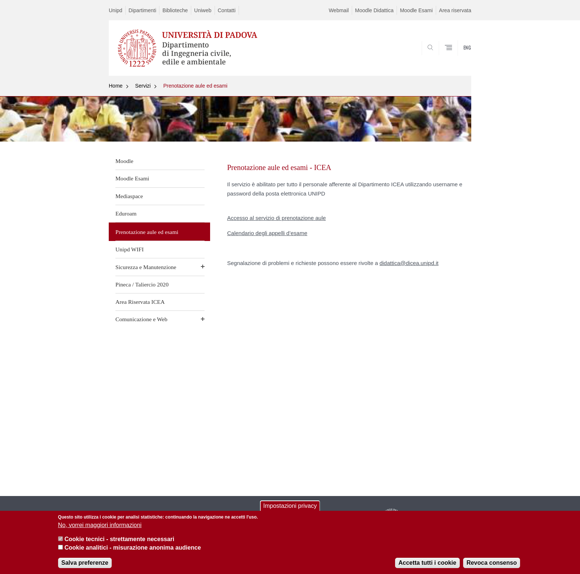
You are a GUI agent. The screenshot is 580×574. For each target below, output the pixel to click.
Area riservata (455, 10)
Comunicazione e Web (141, 319)
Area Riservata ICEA (140, 302)
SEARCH (458, 58)
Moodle (124, 161)
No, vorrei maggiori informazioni (100, 527)
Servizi (143, 86)
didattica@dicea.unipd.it (409, 263)
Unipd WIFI (129, 249)
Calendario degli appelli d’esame (267, 233)
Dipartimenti (142, 10)
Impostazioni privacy (290, 508)
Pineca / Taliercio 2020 (142, 284)
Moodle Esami (416, 10)
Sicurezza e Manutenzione (145, 267)
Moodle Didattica (374, 10)
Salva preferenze (84, 565)
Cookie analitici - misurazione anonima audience (132, 550)
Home (115, 86)
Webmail (339, 10)
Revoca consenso (491, 565)
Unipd (115, 10)
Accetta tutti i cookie (427, 565)
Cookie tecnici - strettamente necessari (119, 542)
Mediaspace (129, 196)
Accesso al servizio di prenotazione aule (276, 218)
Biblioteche (175, 10)
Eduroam (125, 213)
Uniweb (203, 10)
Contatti (227, 10)
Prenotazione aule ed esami (195, 86)
